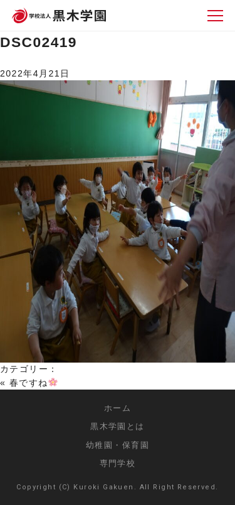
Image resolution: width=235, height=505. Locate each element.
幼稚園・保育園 (117, 445)
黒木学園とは (117, 426)
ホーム (117, 408)
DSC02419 (38, 42)
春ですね (33, 383)
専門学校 (118, 463)
